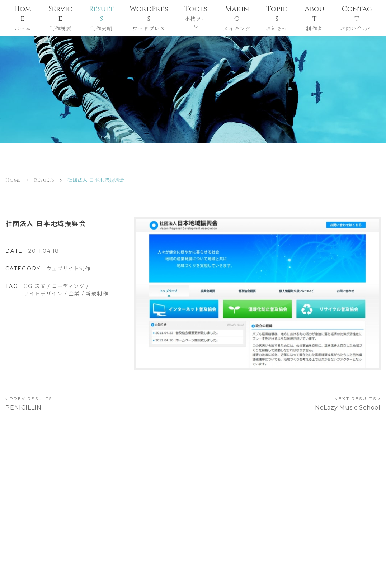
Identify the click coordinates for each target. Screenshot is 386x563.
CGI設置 (35, 286)
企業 (74, 293)
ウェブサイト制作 (68, 268)
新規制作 (97, 293)
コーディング (68, 286)
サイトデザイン (43, 293)
